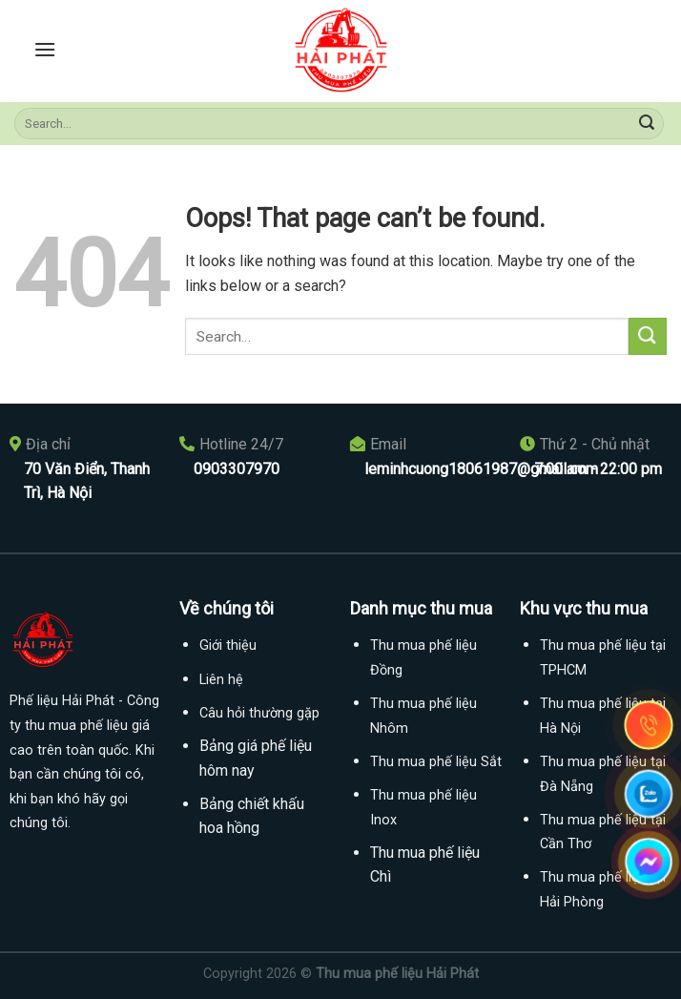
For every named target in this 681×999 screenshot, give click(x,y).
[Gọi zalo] (648, 794)
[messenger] (648, 862)
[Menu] (44, 49)
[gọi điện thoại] (648, 725)
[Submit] (646, 124)
